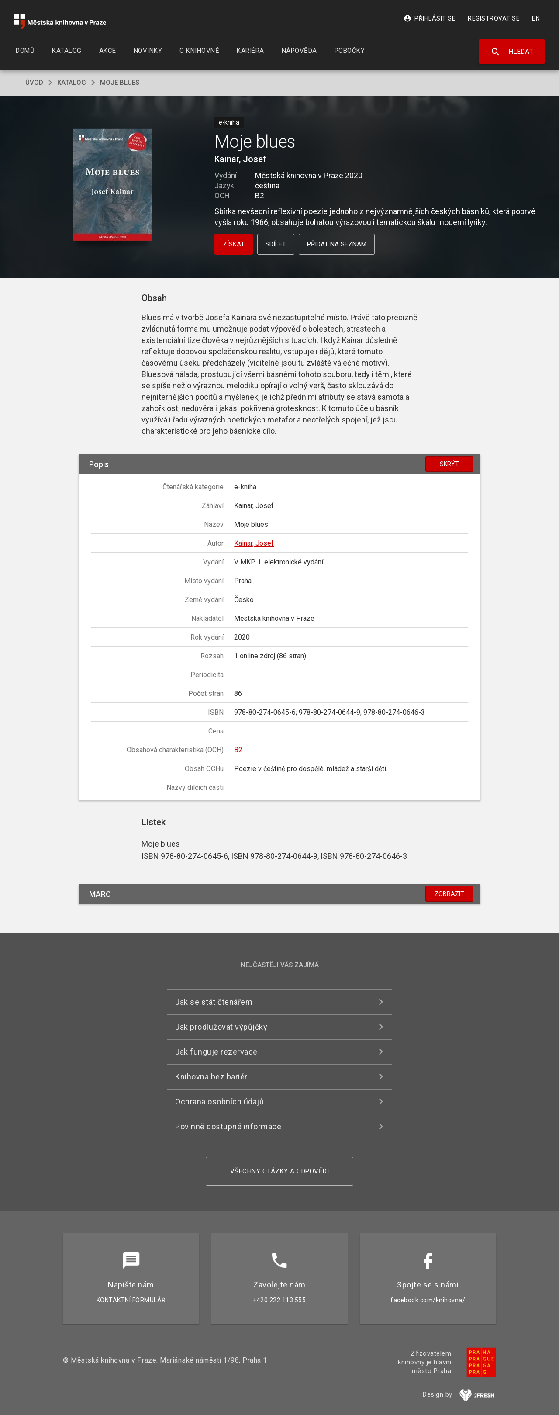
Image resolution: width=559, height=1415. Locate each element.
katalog (71, 82)
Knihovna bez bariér (211, 1076)
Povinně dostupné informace (228, 1126)
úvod (34, 82)
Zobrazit (449, 893)
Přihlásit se (429, 18)
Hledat (512, 52)
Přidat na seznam (336, 244)
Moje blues (119, 82)
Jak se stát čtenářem (213, 1002)
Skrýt (449, 463)
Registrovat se (494, 18)
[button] (112, 185)
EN (536, 18)
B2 (238, 750)
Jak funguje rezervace (216, 1051)
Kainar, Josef (240, 159)
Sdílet (276, 244)
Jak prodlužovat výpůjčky (221, 1026)
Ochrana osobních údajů (219, 1101)
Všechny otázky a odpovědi (279, 1171)
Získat (234, 244)
